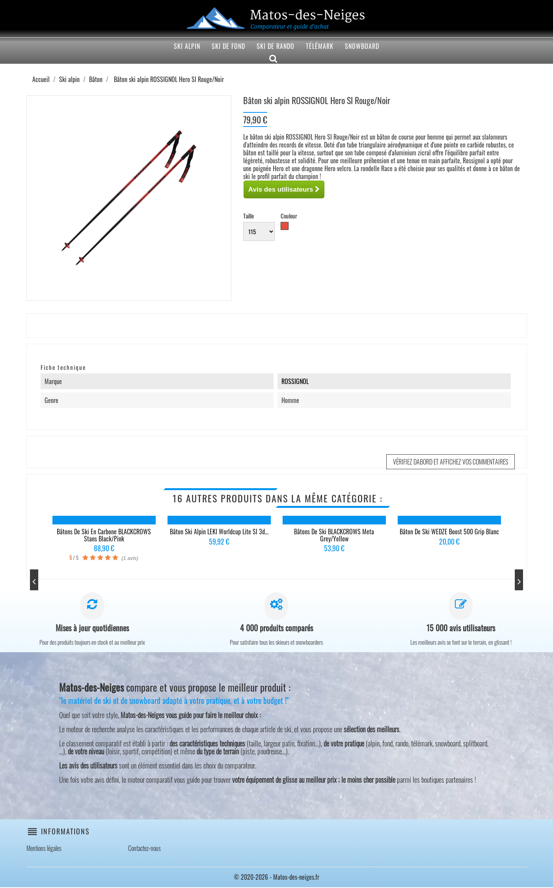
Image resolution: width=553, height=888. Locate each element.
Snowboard (362, 46)
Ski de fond (228, 46)
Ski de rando (275, 46)
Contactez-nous (144, 849)
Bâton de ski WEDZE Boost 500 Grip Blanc (449, 531)
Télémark (319, 46)
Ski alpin (187, 46)
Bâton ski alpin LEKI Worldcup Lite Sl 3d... (219, 531)
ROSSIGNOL (295, 381)
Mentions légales (43, 849)
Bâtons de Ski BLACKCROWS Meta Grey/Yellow (334, 535)
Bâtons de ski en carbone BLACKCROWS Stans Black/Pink (104, 535)
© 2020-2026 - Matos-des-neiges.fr (276, 877)
